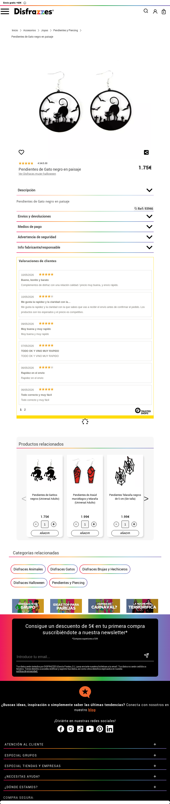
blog (92, 709)
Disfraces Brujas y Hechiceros (104, 569)
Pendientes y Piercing (68, 582)
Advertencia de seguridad (85, 237)
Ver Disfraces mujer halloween (37, 173)
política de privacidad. (27, 671)
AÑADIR (45, 533)
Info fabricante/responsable (85, 247)
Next (145, 497)
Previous (22, 497)
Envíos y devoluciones (85, 216)
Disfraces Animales (28, 569)
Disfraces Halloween (29, 582)
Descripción (85, 190)
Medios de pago (85, 226)
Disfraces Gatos (62, 569)
